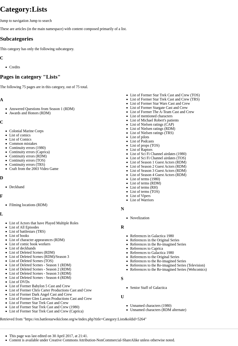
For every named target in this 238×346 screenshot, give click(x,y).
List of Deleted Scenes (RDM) (32, 252)
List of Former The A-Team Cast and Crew (162, 112)
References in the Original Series (154, 240)
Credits (14, 67)
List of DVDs (19, 282)
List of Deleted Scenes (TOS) (31, 261)
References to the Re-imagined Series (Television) (167, 265)
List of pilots (139, 137)
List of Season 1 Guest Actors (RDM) (158, 162)
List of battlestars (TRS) (27, 231)
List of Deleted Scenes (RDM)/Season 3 (39, 257)
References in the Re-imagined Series (158, 244)
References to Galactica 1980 (152, 253)
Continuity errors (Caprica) (29, 152)
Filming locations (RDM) (28, 205)
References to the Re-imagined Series (158, 261)
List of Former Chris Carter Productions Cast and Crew (50, 290)
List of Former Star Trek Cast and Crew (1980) (44, 307)
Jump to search (41, 21)
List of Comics (20, 139)
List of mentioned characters (151, 116)
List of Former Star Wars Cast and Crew (160, 103)
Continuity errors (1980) (27, 148)
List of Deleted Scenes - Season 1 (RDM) (40, 265)
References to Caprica (146, 248)
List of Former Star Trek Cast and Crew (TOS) (165, 95)
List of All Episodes (24, 227)
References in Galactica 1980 (152, 236)
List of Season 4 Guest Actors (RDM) (158, 175)
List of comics (20, 135)
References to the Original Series (154, 257)
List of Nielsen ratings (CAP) (152, 124)
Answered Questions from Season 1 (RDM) (41, 109)
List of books (19, 236)
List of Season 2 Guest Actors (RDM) (158, 166)
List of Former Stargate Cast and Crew (159, 108)
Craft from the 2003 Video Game (34, 169)
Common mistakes (23, 143)
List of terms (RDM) (145, 183)
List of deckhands (22, 248)
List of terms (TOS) (144, 192)
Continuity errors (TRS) (27, 164)
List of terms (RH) (144, 187)
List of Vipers (140, 196)
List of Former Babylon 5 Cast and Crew (39, 286)
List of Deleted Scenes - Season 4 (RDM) (40, 278)
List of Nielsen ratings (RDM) (152, 129)
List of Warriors (142, 200)
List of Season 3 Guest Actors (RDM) (158, 171)
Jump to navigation (14, 21)
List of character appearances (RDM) (37, 240)
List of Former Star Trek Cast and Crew (39, 303)
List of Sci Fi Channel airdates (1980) (158, 154)
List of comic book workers (29, 244)
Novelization (139, 218)
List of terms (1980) (145, 179)
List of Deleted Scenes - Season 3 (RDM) (40, 273)
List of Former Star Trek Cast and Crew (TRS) (165, 99)
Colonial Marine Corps (26, 131)
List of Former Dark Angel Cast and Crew (40, 294)
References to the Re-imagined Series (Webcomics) (168, 269)
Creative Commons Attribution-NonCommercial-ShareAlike (94, 340)
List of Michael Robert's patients (154, 120)
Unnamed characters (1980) (151, 306)
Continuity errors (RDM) (28, 156)
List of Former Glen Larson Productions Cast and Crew (50, 299)
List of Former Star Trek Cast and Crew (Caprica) (46, 311)
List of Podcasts (142, 141)
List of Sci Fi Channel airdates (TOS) (158, 158)
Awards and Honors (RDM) (30, 113)
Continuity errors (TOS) (27, 160)
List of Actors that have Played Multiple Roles (43, 223)
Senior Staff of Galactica (148, 288)
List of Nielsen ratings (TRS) (152, 133)
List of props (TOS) (144, 145)
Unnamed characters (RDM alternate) (158, 310)
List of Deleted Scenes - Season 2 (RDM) (40, 269)
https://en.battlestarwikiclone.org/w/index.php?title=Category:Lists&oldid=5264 (85, 319)
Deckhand (16, 187)
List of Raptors (141, 150)
